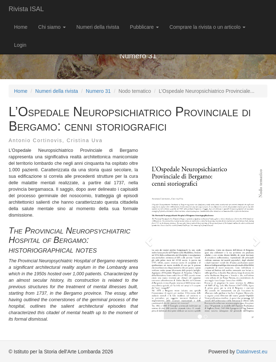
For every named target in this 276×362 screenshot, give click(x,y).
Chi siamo (51, 27)
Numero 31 (98, 91)
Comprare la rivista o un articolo (208, 27)
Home (20, 27)
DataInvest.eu (251, 351)
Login (20, 45)
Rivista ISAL (26, 9)
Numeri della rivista (98, 27)
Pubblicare (144, 27)
